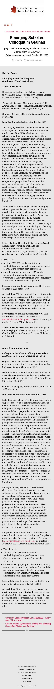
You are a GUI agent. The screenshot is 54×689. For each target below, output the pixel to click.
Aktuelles (9, 32)
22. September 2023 (34, 60)
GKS (20, 60)
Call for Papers (23, 32)
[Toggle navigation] (27, 21)
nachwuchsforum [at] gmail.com (18, 319)
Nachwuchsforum (41, 32)
